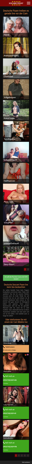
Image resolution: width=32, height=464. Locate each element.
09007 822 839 (10, 380)
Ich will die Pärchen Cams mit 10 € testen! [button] (16, 278)
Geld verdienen (26, 462)
